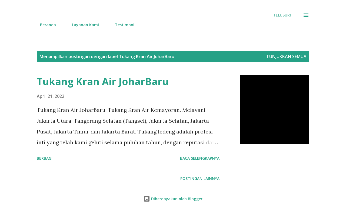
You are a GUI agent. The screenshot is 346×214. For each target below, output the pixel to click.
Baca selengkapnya (199, 158)
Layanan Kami (82, 24)
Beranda (45, 24)
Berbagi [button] (44, 158)
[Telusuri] (282, 15)
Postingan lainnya (199, 178)
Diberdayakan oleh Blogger (173, 198)
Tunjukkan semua (286, 56)
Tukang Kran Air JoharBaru (103, 81)
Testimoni (121, 24)
